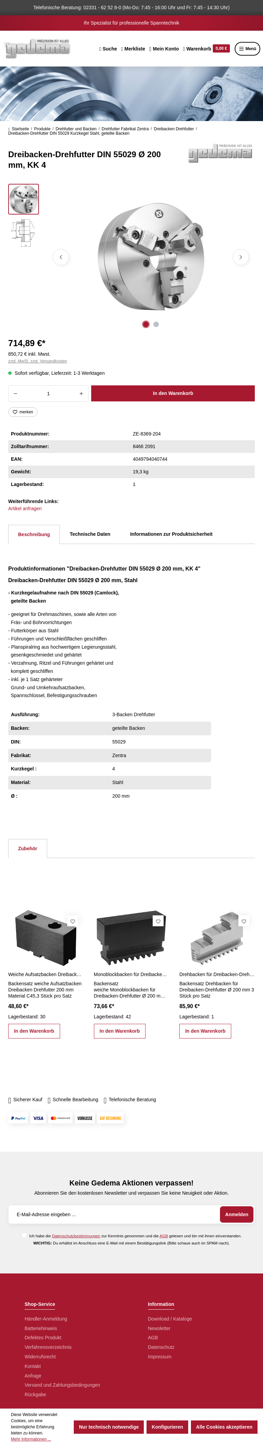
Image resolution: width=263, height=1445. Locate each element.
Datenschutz (161, 1347)
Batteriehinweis (41, 1328)
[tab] (34, 534)
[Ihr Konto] (164, 49)
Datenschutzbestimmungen (76, 1236)
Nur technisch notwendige (109, 1427)
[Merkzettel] (133, 49)
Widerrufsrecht (40, 1356)
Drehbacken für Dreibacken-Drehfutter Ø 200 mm (217, 974)
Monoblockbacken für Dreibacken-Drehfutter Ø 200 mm (131, 974)
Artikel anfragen (25, 508)
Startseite (18, 129)
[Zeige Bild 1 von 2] (146, 324)
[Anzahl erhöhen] (81, 393)
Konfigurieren (167, 1427)
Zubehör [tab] (27, 848)
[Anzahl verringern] (15, 393)
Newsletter (159, 1328)
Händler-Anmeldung (46, 1319)
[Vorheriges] (61, 257)
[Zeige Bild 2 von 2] (156, 324)
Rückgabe (35, 1394)
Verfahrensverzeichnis (48, 1347)
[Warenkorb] (206, 49)
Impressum (159, 1356)
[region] (131, 257)
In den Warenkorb (173, 393)
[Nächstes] (241, 257)
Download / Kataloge (170, 1319)
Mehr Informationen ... (31, 1439)
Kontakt (33, 1366)
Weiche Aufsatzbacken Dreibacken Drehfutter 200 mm (46, 974)
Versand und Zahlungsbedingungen (62, 1385)
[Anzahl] (48, 393)
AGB (164, 1236)
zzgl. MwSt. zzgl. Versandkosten (37, 361)
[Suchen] (108, 49)
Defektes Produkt (43, 1337)
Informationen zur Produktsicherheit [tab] (171, 534)
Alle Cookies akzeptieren (224, 1427)
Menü (247, 48)
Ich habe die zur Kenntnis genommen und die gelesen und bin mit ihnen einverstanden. (135, 1236)
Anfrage (33, 1375)
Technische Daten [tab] (90, 534)
